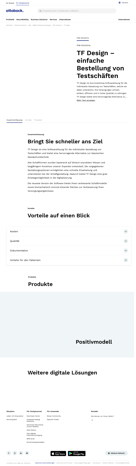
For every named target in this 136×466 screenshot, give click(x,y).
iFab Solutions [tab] (83, 38)
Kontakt (94, 411)
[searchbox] (76, 10)
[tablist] (102, 38)
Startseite (9, 25)
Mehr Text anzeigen (86, 100)
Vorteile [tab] (28, 120)
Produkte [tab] (38, 120)
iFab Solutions (57, 25)
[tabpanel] (102, 73)
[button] (77, 350)
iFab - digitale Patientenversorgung (39, 25)
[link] (10, 19)
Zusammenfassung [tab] (14, 120)
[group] (67, 324)
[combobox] (123, 3)
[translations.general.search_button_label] (40, 11)
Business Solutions (20, 25)
